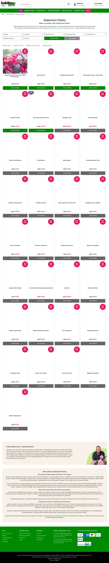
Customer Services (7, 533)
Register (83, 5)
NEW (20, 10)
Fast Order (5, 541)
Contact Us (5, 539)
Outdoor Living (78, 11)
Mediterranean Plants (33, 45)
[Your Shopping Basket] (91, 6)
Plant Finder (22, 537)
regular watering (62, 512)
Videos (21, 539)
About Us (38, 533)
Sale (87, 10)
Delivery (4, 535)
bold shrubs (62, 28)
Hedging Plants (47, 45)
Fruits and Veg (66, 11)
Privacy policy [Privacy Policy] (39, 537)
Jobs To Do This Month (25, 533)
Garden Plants (29, 11)
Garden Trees (6, 45)
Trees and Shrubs (53, 11)
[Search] (45, 4)
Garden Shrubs (18, 45)
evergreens (72, 28)
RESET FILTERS (54, 38)
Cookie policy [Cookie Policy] (39, 539)
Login (78, 5)
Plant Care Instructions (25, 535)
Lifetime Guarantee (7, 537)
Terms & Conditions (41, 535)
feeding (71, 512)
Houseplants (41, 11)
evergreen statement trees (27, 483)
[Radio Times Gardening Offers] (8, 6)
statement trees (53, 28)
